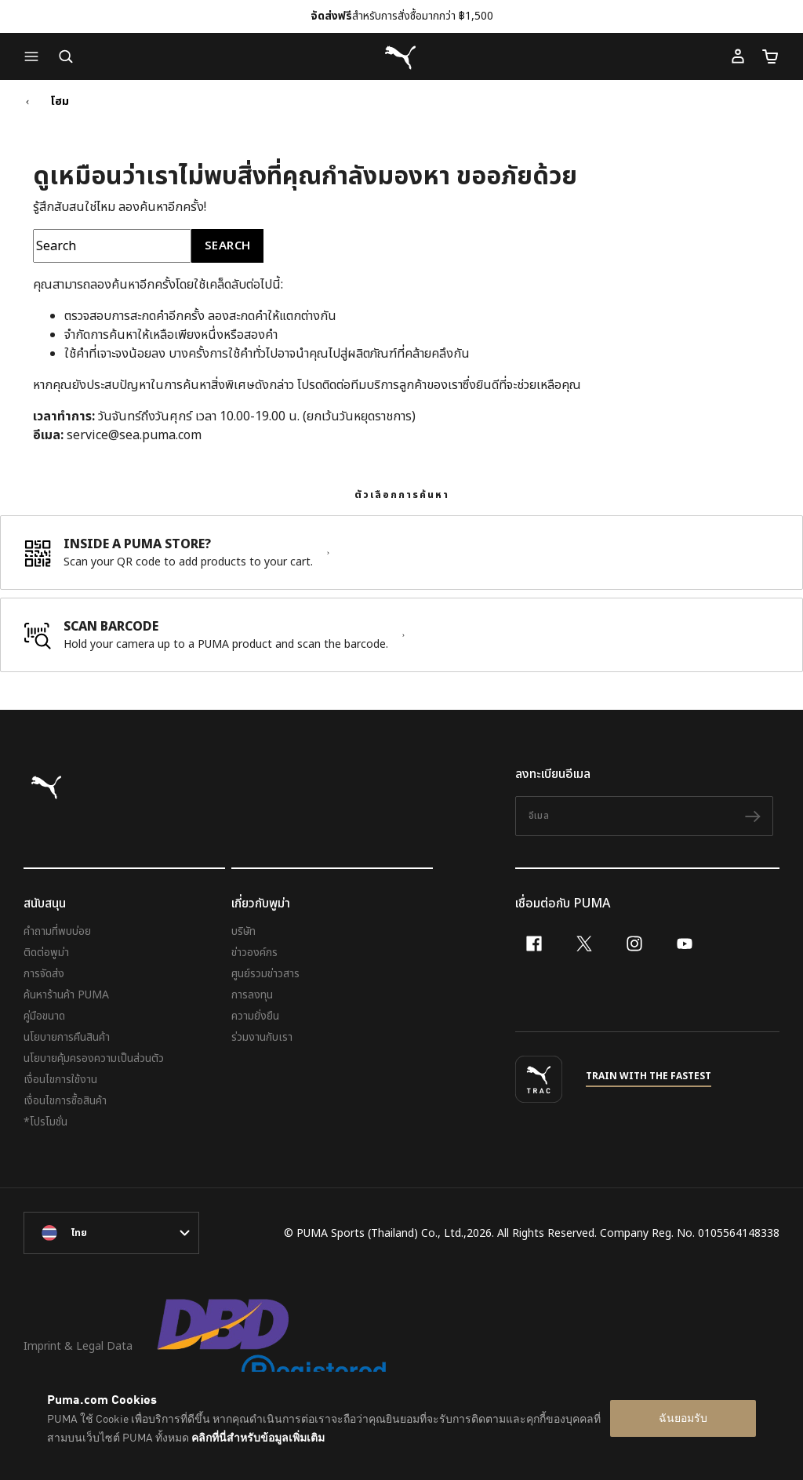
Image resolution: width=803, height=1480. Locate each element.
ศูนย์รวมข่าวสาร (265, 973)
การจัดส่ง (44, 973)
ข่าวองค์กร (254, 952)
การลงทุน (252, 995)
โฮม (59, 102)
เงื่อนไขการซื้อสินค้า (65, 1101)
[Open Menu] (35, 56)
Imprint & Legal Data (78, 1346)
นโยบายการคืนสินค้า (67, 1037)
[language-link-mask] (111, 1233)
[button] (35, 56)
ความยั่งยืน (255, 1016)
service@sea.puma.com (134, 435)
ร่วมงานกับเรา (261, 1037)
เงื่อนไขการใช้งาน (60, 1079)
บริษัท (243, 931)
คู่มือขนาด (44, 1016)
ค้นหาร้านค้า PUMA (66, 995)
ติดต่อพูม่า (46, 952)
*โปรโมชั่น (45, 1122)
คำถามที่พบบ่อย (57, 931)
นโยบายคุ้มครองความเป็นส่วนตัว (94, 1058)
